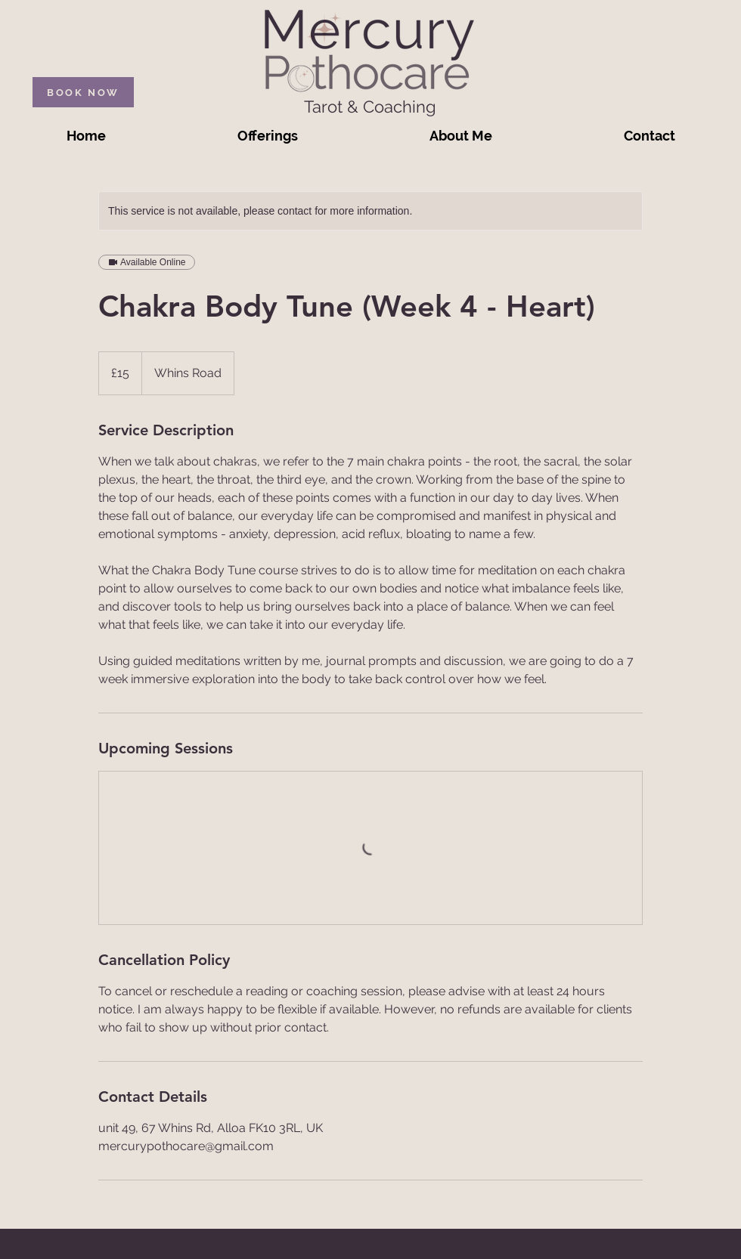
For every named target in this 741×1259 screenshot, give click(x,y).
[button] (268, 136)
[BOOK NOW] (83, 92)
